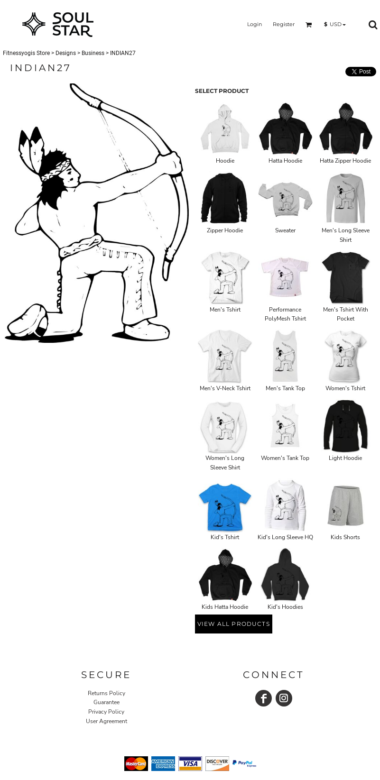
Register (284, 24)
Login (254, 24)
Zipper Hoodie (225, 230)
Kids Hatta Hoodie (225, 607)
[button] (309, 24)
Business (93, 53)
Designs (66, 53)
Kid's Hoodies (285, 607)
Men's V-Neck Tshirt (225, 388)
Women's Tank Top (285, 458)
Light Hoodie (345, 458)
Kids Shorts (345, 537)
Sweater (285, 230)
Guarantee (106, 702)
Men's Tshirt (225, 309)
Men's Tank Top (285, 388)
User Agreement (106, 721)
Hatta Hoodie (285, 161)
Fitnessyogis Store (26, 53)
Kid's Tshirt (225, 537)
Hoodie (225, 161)
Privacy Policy (106, 712)
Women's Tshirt (345, 388)
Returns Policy (106, 693)
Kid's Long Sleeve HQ (285, 537)
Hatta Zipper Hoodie (345, 161)
